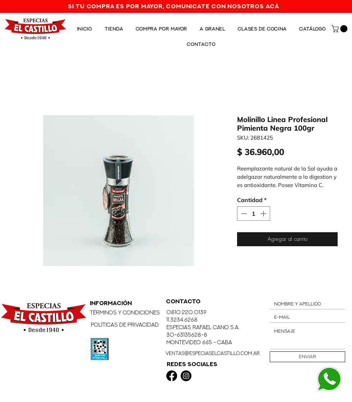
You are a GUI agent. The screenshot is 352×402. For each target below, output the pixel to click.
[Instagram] (186, 375)
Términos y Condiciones (125, 312)
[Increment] (264, 213)
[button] (340, 28)
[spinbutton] (253, 213)
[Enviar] (307, 356)
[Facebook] (171, 375)
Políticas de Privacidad (125, 324)
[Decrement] (243, 213)
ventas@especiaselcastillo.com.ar (213, 353)
